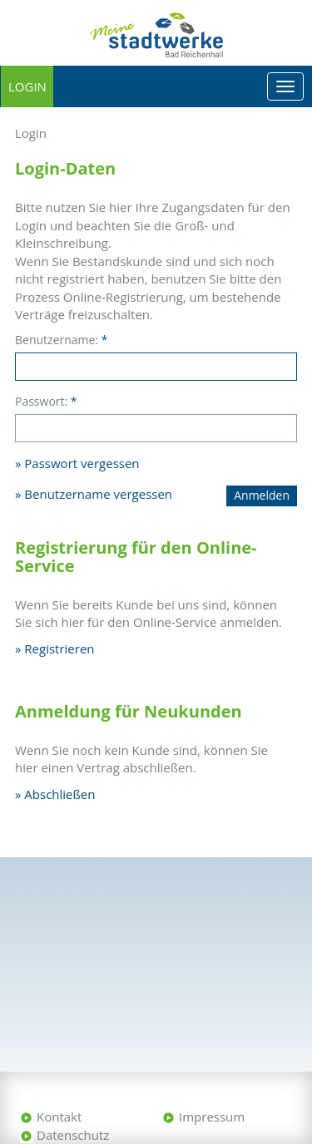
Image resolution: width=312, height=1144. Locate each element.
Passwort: (46, 401)
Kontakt (59, 1116)
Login (27, 86)
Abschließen (59, 794)
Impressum (212, 1116)
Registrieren (59, 648)
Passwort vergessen (81, 463)
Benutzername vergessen (98, 494)
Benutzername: (61, 340)
